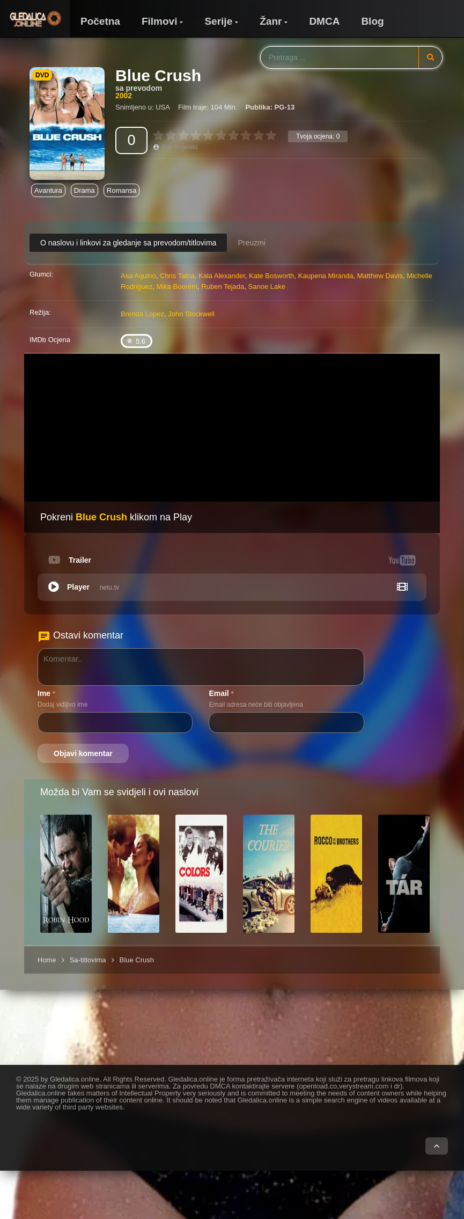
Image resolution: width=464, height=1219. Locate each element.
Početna (100, 21)
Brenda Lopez (142, 314)
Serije (218, 21)
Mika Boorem (177, 286)
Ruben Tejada (222, 286)
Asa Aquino (138, 276)
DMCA (324, 21)
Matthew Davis (380, 276)
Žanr (271, 21)
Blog (372, 21)
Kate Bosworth (271, 276)
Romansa (122, 190)
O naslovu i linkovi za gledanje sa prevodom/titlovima (128, 242)
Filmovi (160, 21)
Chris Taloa (177, 276)
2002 (123, 95)
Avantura (48, 190)
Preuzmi (251, 242)
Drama (84, 190)
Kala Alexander (221, 276)
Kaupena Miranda (325, 276)
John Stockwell (191, 314)
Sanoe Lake (266, 286)
